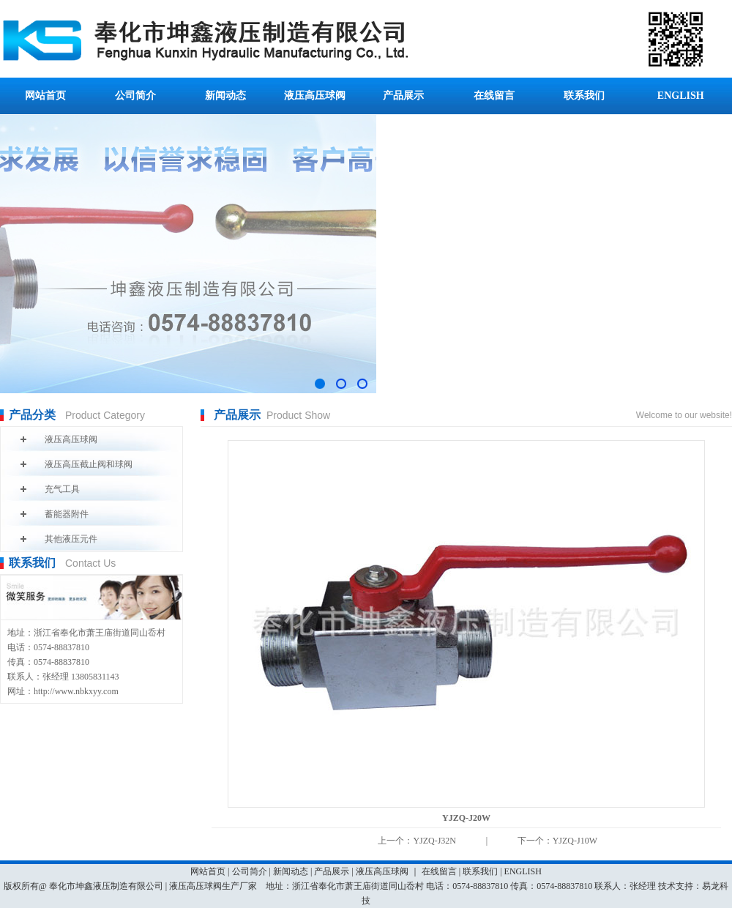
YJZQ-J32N (434, 841)
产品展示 (403, 95)
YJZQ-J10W (575, 841)
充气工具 (62, 489)
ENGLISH (680, 95)
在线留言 (494, 95)
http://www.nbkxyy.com (76, 691)
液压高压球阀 (315, 95)
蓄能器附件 (67, 514)
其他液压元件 (71, 539)
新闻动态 (225, 95)
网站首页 (45, 95)
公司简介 (135, 95)
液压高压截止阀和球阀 (88, 464)
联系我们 (584, 95)
